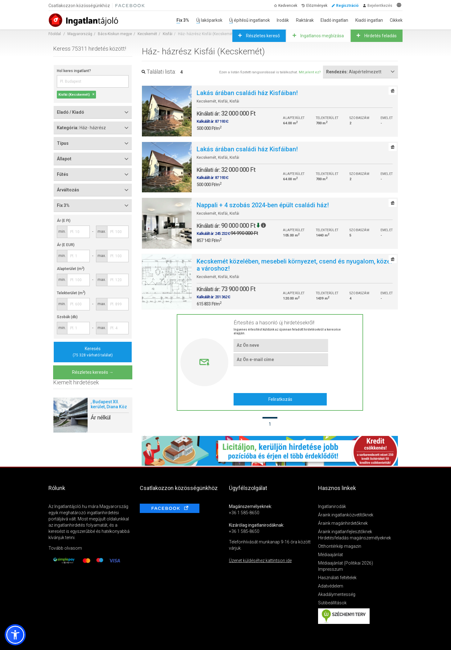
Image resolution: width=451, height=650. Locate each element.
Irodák (283, 20)
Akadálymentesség (336, 594)
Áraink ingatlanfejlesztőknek (345, 531)
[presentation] (280, 379)
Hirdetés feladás (380, 35)
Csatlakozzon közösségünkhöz (79, 5)
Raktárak (305, 20)
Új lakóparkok (209, 20)
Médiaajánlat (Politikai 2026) (345, 563)
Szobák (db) (67, 317)
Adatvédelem (330, 586)
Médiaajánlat (330, 554)
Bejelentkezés (379, 5)
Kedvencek (287, 5)
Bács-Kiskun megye (115, 34)
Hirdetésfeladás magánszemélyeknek (354, 537)
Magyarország (79, 34)
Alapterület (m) (70, 269)
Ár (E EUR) (66, 245)
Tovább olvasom (65, 548)
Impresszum (330, 569)
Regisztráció (347, 5)
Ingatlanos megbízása (321, 35)
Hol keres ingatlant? (74, 71)
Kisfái (167, 34)
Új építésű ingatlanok (249, 20)
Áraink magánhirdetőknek (343, 523)
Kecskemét (147, 34)
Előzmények (316, 5)
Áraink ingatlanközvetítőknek (345, 514)
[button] (15, 635)
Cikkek (396, 20)
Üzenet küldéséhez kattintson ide (260, 560)
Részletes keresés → (92, 372)
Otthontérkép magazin (339, 546)
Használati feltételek (337, 577)
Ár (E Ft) (64, 220)
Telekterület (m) (71, 293)
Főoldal (54, 34)
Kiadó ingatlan (369, 20)
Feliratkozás (280, 399)
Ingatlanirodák (332, 506)
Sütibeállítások (332, 602)
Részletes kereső (262, 35)
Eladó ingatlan (334, 20)
